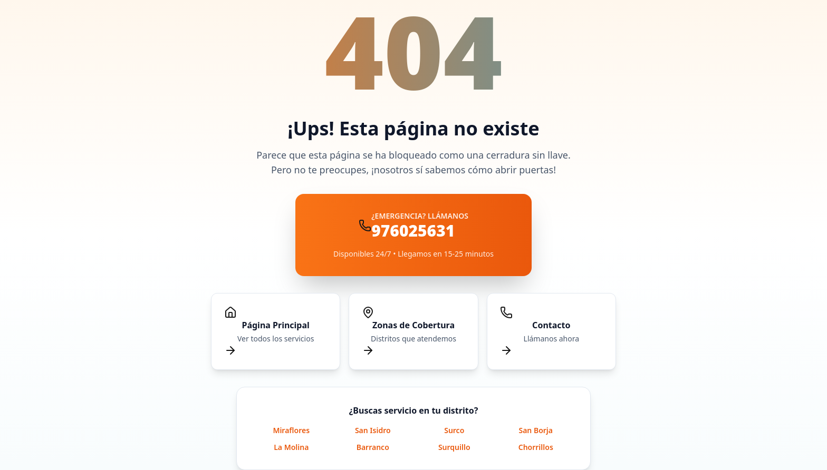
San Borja (535, 430)
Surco (454, 430)
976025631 (413, 230)
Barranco (373, 447)
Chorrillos (535, 447)
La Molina (291, 447)
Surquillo (454, 447)
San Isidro (373, 430)
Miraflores (291, 430)
